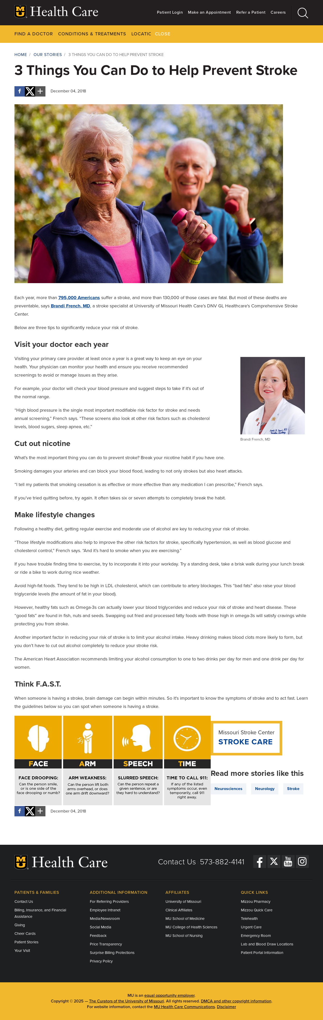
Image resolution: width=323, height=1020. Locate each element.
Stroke (293, 788)
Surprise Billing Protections (112, 952)
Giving (19, 925)
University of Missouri (183, 901)
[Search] (300, 12)
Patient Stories (26, 942)
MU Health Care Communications (184, 1006)
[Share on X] (30, 91)
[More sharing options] (40, 91)
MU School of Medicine (185, 918)
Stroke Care (245, 741)
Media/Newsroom (105, 918)
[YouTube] (288, 861)
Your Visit (177, 34)
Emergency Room (256, 935)
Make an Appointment (209, 12)
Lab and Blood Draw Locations (267, 944)
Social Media (100, 927)
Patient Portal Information (262, 952)
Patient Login (170, 12)
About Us (248, 34)
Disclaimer (226, 1006)
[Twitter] (273, 861)
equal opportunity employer (169, 995)
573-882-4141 (222, 861)
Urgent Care (251, 927)
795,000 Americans (79, 297)
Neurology (264, 788)
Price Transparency (106, 944)
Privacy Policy (101, 961)
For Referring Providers (109, 901)
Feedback (98, 935)
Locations (145, 34)
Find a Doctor (33, 34)
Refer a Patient (251, 12)
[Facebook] (259, 861)
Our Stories (48, 54)
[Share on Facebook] (19, 91)
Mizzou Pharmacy (255, 901)
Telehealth (249, 918)
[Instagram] (302, 861)
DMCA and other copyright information (236, 1001)
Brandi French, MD (70, 305)
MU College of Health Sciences (191, 927)
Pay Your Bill (213, 34)
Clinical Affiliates (179, 910)
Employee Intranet (105, 910)
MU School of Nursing (184, 935)
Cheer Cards (25, 933)
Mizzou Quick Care (256, 910)
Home (20, 54)
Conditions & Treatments (92, 34)
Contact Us (177, 861)
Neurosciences (228, 788)
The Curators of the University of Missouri (126, 1001)
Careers (278, 12)
